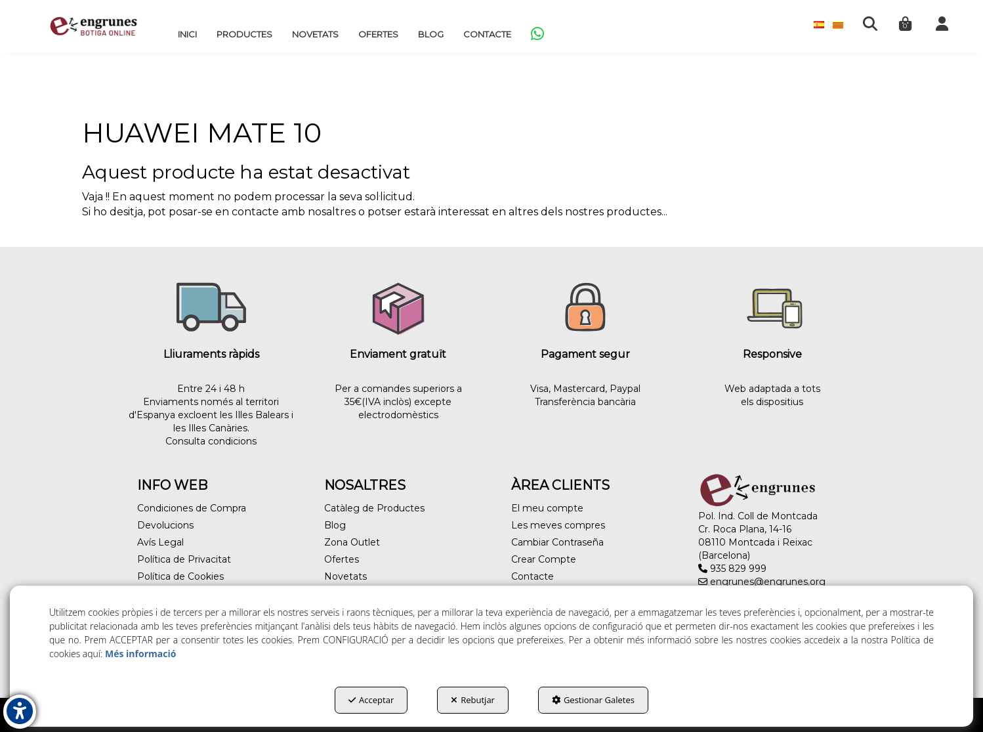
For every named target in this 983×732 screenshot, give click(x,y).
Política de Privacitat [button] (184, 559)
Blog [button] (335, 525)
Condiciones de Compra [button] (191, 508)
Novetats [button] (345, 576)
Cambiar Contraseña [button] (557, 542)
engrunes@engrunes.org (762, 582)
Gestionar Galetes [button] (593, 700)
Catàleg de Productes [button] (374, 508)
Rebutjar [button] (473, 700)
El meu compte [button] (547, 508)
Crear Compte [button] (543, 559)
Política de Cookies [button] (180, 576)
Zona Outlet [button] (352, 542)
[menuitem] (187, 34)
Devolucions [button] (165, 525)
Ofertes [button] (341, 559)
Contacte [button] (532, 576)
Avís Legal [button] (160, 542)
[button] (93, 26)
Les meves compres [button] (558, 525)
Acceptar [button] (371, 700)
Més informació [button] (140, 653)
